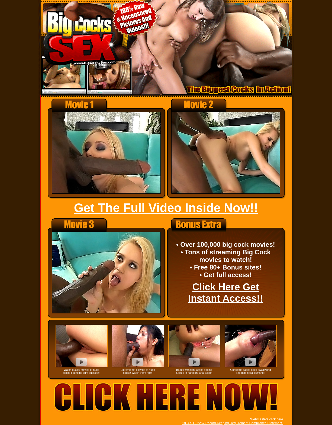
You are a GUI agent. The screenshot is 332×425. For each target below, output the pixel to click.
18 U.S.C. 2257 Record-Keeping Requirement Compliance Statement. (232, 423)
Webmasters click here (266, 419)
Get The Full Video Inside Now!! (166, 208)
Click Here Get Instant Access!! (225, 292)
